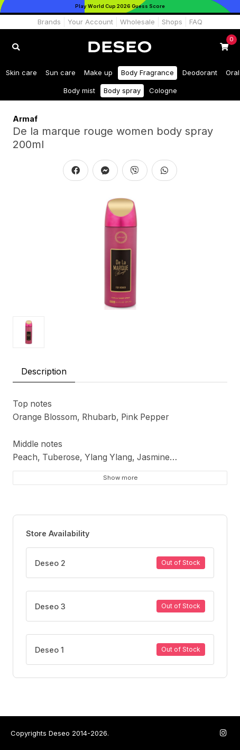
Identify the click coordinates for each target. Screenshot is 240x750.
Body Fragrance (147, 72)
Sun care (60, 72)
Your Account (90, 21)
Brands (49, 21)
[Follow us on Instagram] (223, 732)
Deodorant (199, 72)
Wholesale (137, 21)
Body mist (79, 90)
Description (44, 371)
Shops (172, 21)
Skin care (21, 72)
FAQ (195, 21)
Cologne (163, 90)
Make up (98, 72)
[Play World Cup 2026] (120, 6)
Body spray (122, 90)
